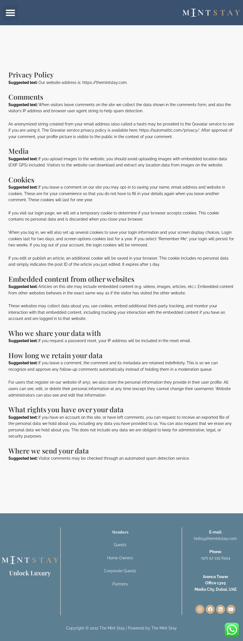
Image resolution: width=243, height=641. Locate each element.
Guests (120, 544)
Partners (120, 584)
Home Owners (120, 558)
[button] (10, 12)
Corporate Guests (120, 571)
